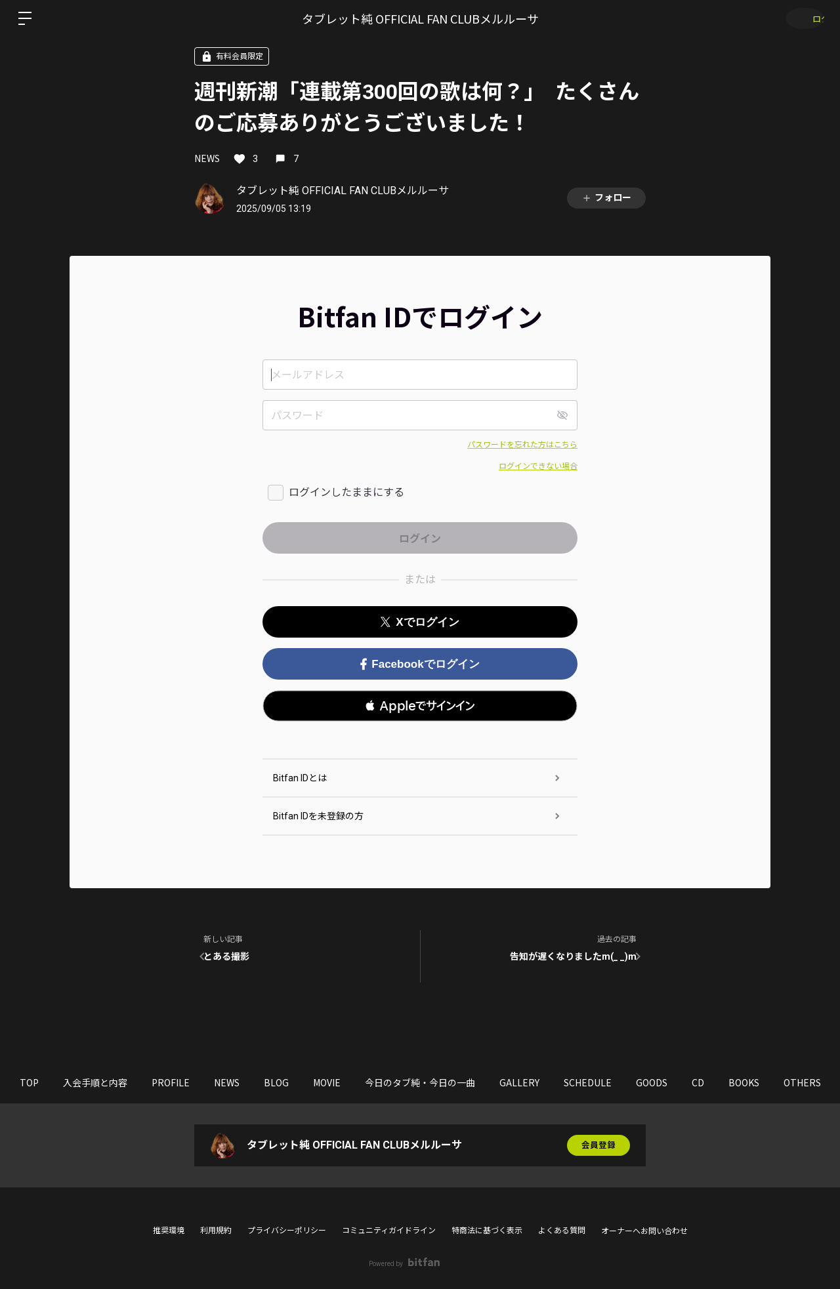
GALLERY (576, 1082)
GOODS (725, 1082)
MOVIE (366, 1082)
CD (780, 1082)
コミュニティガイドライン (389, 1230)
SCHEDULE (653, 1082)
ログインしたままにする (346, 492)
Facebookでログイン (419, 664)
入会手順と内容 (100, 1082)
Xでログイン (420, 622)
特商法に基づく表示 (487, 1230)
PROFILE (184, 1082)
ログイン (800, 18)
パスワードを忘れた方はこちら (522, 444)
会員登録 (598, 1145)
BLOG (307, 1082)
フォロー (606, 197)
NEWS (207, 158)
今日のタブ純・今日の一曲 (468, 1082)
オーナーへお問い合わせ (644, 1231)
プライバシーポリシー (286, 1230)
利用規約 (216, 1230)
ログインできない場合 (538, 466)
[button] (420, 706)
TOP (25, 1082)
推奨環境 (168, 1230)
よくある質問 (561, 1230)
